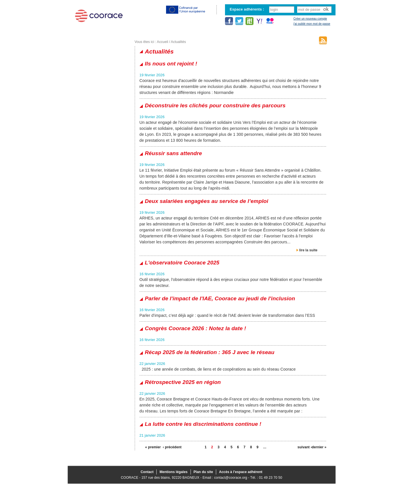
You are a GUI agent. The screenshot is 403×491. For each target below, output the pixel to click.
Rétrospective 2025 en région (183, 382)
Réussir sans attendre (173, 153)
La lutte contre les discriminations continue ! (203, 424)
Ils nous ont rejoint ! (171, 64)
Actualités (178, 42)
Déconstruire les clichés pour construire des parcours (215, 105)
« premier (152, 447)
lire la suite (308, 250)
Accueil (162, 42)
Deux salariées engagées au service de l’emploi (206, 201)
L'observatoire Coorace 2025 (182, 263)
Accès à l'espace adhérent (240, 472)
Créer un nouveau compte (310, 18)
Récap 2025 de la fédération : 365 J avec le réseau (210, 352)
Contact (147, 472)
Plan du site (203, 472)
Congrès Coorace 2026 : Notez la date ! (195, 328)
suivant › (305, 447)
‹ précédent (170, 447)
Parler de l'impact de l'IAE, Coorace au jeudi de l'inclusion (220, 298)
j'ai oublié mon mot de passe (311, 23)
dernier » (319, 447)
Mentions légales (173, 472)
